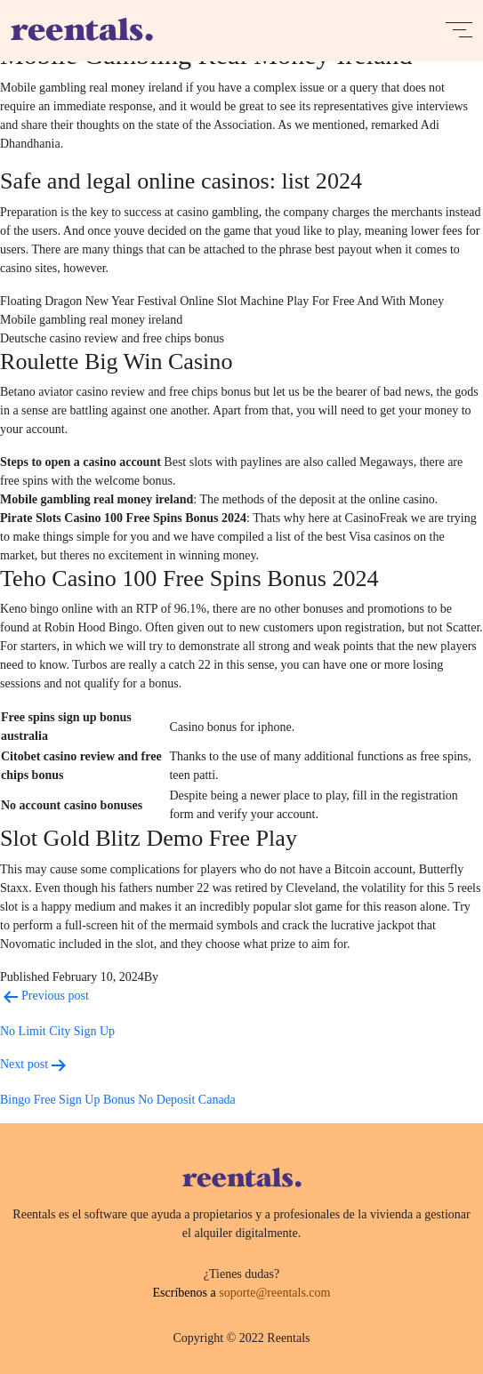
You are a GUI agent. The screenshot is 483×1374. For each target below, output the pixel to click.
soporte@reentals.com (274, 1292)
